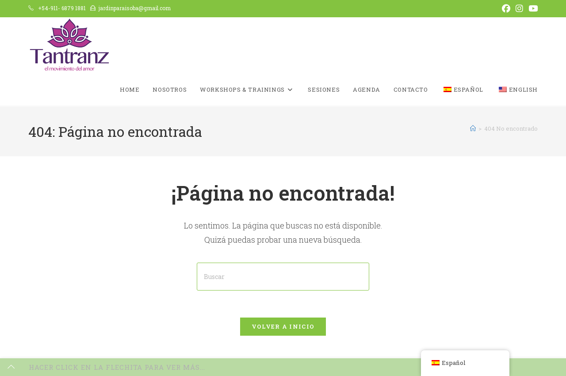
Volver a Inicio (283, 326)
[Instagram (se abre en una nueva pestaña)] (519, 8)
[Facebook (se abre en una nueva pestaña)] (506, 8)
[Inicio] (473, 128)
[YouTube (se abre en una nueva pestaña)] (532, 8)
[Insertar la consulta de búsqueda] (283, 277)
